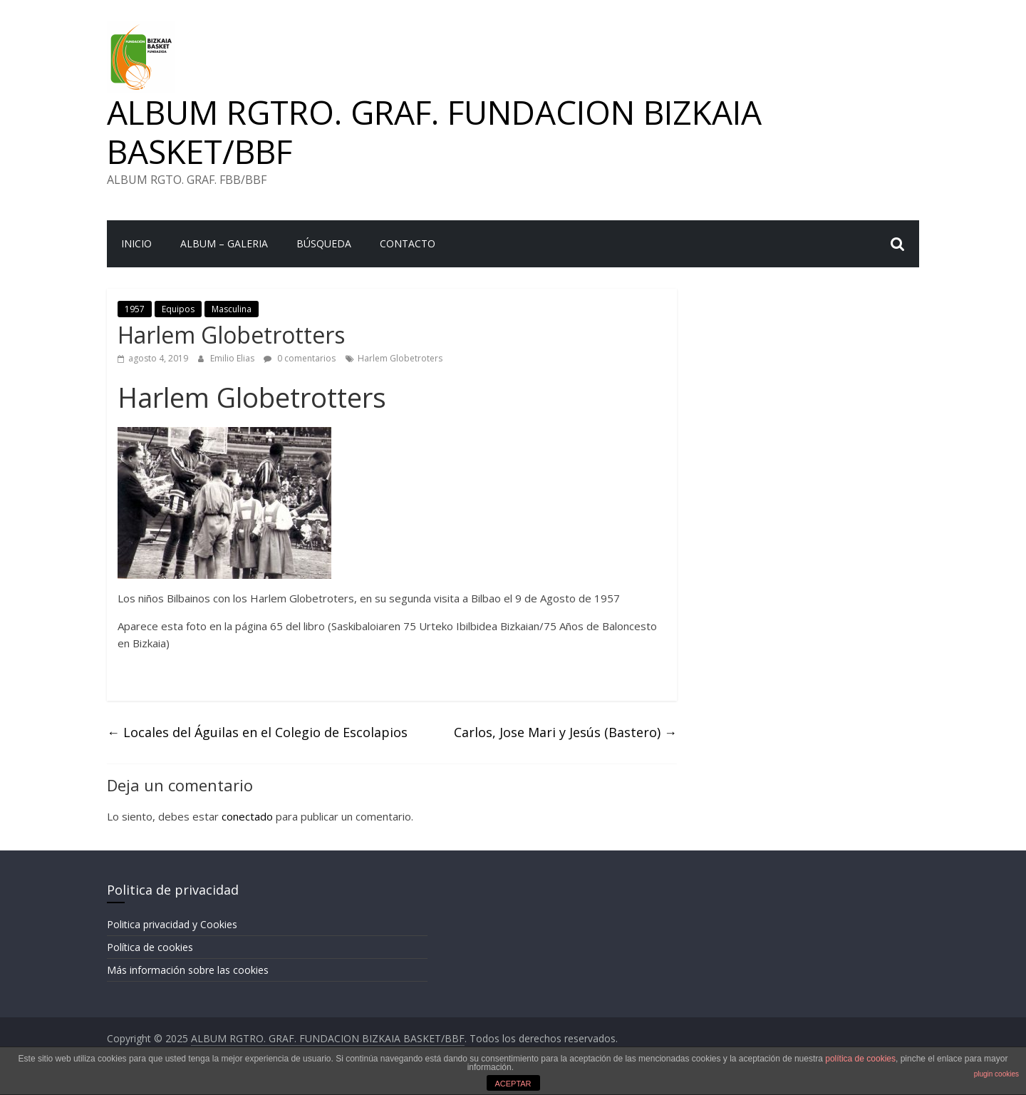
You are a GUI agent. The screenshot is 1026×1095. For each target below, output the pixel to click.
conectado (247, 816)
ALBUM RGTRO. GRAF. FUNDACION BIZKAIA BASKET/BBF (434, 131)
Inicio (136, 243)
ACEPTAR (512, 1083)
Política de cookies (150, 947)
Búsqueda (323, 243)
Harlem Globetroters (400, 358)
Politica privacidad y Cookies (172, 924)
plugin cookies (996, 1074)
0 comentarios (300, 358)
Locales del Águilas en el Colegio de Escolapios (257, 732)
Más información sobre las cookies (188, 970)
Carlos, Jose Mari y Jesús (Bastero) (565, 732)
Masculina (232, 309)
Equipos (178, 309)
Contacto (407, 243)
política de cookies (860, 1059)
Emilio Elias (233, 358)
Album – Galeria (224, 243)
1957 (135, 309)
